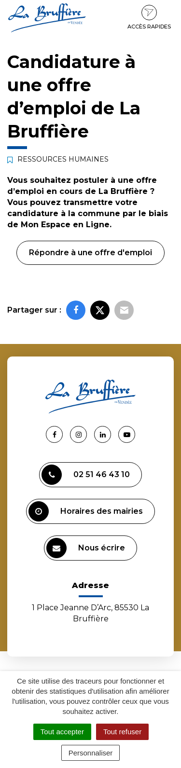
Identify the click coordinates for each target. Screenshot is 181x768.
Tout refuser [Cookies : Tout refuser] (122, 731)
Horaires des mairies (85, 511)
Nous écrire (85, 548)
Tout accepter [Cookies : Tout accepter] (62, 731)
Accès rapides (149, 17)
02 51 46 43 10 (86, 475)
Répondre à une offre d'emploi (90, 252)
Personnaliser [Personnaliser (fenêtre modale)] (91, 753)
